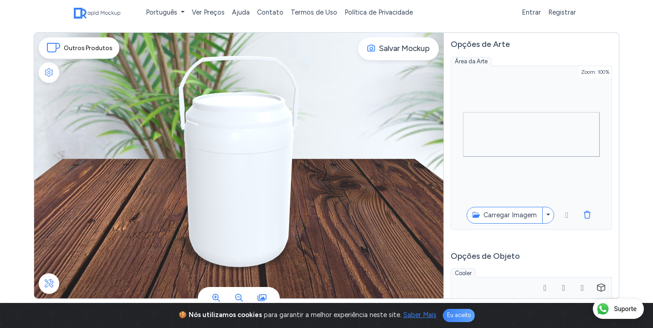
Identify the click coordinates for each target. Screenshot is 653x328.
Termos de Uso (314, 12)
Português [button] (162, 12)
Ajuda (241, 12)
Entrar (531, 12)
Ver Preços (208, 12)
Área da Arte (471, 61)
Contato (270, 12)
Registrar (562, 12)
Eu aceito (459, 315)
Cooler (463, 273)
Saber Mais (420, 315)
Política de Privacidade (378, 12)
